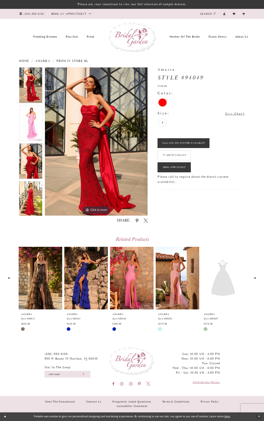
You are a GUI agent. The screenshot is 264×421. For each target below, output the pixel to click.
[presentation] (40, 278)
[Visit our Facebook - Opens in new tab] (113, 383)
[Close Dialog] (5, 416)
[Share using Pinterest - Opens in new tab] (137, 220)
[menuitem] (244, 14)
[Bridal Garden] (132, 36)
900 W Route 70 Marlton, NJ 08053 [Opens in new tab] (71, 359)
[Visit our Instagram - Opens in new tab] (121, 383)
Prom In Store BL (72, 61)
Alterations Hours (206, 382)
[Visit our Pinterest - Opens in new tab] (139, 383)
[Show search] (207, 14)
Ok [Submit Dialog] (258, 416)
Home (24, 61)
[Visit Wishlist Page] (234, 14)
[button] (224, 14)
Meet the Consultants (60, 401)
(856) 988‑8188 (56, 354)
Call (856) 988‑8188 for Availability (190, 145)
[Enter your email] (68, 374)
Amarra (42, 61)
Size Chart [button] (232, 113)
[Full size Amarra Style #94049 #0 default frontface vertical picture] (96, 141)
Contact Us (93, 401)
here (227, 416)
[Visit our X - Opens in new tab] (148, 383)
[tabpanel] (31, 86)
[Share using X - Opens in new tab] (146, 220)
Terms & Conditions (176, 401)
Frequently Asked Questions (131, 401)
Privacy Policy (210, 401)
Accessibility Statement (132, 406)
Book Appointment (179, 175)
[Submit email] (83, 374)
